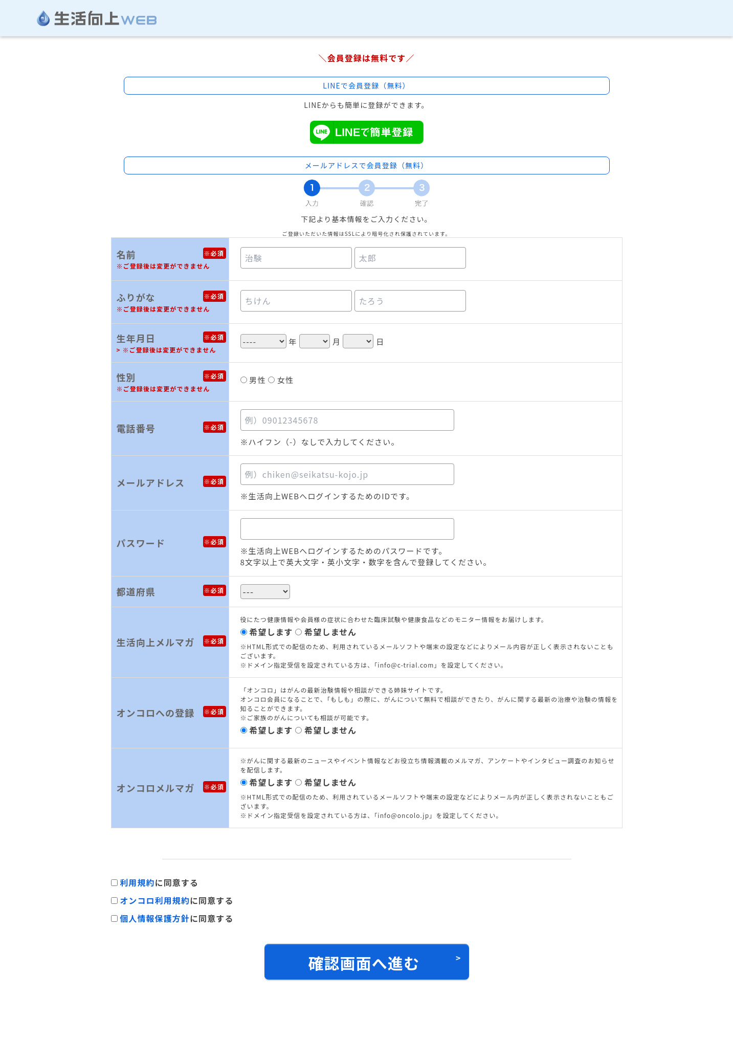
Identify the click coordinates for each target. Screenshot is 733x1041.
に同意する (159, 882)
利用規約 (137, 882)
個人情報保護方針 (155, 918)
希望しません (330, 632)
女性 (285, 379)
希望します (271, 632)
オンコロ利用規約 (155, 900)
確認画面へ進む (363, 962)
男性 (257, 379)
